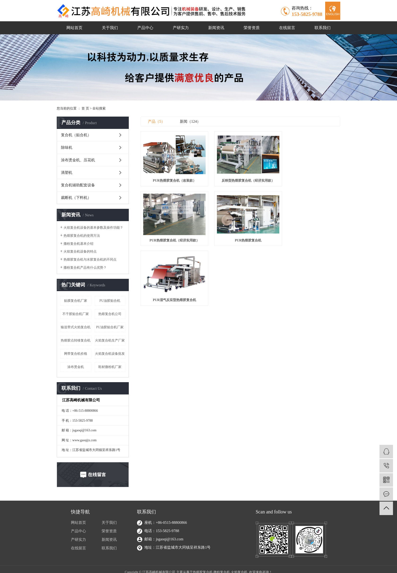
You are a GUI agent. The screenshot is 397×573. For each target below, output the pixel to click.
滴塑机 (66, 173)
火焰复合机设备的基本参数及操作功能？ (93, 227)
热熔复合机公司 (109, 314)
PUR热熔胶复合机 (172, 233)
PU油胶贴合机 (109, 300)
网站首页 (74, 28)
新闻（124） (190, 121)
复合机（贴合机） (76, 135)
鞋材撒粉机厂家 (109, 367)
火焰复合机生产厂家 (110, 340)
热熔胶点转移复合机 (76, 340)
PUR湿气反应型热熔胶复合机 (240, 233)
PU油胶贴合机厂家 (110, 327)
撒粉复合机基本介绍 (78, 243)
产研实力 (181, 28)
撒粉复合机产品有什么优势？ (85, 267)
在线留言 (287, 28)
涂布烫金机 (75, 367)
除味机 (66, 147)
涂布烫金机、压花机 (78, 160)
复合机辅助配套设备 (78, 185)
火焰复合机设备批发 (110, 353)
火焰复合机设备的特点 (80, 251)
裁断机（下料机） (76, 198)
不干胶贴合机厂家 (75, 314)
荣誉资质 (252, 28)
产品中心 (145, 28)
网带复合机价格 (75, 353)
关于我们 (110, 28)
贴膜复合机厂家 (75, 300)
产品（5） (156, 121)
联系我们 (323, 28)
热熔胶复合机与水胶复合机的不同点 (90, 259)
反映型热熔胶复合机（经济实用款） (240, 177)
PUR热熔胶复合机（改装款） (172, 177)
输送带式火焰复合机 (76, 327)
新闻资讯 (216, 28)
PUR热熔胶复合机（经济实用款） (309, 177)
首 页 (85, 108)
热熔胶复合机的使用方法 (82, 235)
